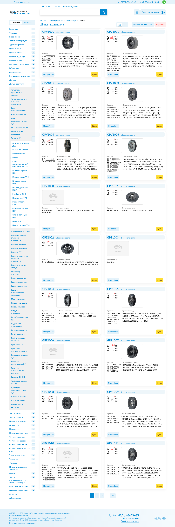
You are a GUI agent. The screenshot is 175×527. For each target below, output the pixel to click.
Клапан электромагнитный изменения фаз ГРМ (20, 164)
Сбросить (160, 25)
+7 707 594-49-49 (126, 515)
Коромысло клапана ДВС (20, 144)
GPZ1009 (113, 392)
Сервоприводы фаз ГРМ (20, 210)
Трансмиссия (14, 459)
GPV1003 (113, 83)
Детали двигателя (16, 84)
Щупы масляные (18, 400)
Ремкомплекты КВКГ (18, 203)
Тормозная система (17, 455)
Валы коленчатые (18, 115)
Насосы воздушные (19, 303)
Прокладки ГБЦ (17, 345)
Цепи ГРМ (16, 221)
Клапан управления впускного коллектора (18, 237)
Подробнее (48, 74)
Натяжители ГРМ (19, 198)
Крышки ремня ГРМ (20, 177)
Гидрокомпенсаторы (19, 128)
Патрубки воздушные (15, 312)
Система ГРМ (16, 138)
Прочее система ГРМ (21, 225)
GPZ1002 (48, 237)
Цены (94, 74)
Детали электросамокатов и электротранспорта (17, 480)
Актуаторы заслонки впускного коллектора (19, 101)
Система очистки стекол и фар (19, 450)
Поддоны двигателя (19, 330)
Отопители (14, 425)
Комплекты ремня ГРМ (19, 172)
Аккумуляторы (15, 72)
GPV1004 (48, 134)
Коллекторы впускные (16, 273)
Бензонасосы (14, 37)
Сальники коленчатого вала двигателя (18, 370)
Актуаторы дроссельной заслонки (16, 92)
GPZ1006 (48, 340)
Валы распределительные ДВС (19, 121)
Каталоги (13, 494)
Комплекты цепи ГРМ (19, 182)
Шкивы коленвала (18, 397)
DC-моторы (14, 68)
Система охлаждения (18, 445)
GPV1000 (48, 32)
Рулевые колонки (16, 60)
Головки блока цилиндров (17, 133)
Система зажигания (17, 437)
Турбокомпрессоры (17, 45)
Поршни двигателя (18, 334)
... (107, 496)
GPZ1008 (48, 392)
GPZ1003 (113, 237)
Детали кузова (15, 413)
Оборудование (15, 498)
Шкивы (15, 158)
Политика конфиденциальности (22, 523)
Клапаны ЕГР (16, 252)
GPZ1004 (48, 289)
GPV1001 (113, 32)
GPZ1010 (48, 443)
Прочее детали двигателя (17, 406)
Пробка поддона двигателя (18, 339)
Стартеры (13, 33)
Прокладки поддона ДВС (19, 356)
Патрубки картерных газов (19, 318)
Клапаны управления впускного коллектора (19, 258)
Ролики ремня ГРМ (20, 150)
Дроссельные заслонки (19, 231)
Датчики (12, 80)
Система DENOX (18, 377)
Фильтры (13, 463)
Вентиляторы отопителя (19, 76)
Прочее (12, 473)
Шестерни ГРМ (18, 154)
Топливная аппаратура (18, 41)
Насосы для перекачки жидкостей (18, 468)
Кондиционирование (17, 421)
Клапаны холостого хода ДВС (19, 266)
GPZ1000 (48, 186)
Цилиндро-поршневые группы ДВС (19, 390)
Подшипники (14, 429)
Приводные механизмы (18, 433)
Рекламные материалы (18, 490)
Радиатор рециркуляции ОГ (18, 363)
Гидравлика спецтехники (19, 64)
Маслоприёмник (18, 299)
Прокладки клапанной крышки (19, 350)
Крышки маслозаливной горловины (17, 292)
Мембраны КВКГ (19, 194)
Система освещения (17, 441)
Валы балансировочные (18, 109)
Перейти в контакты (130, 521)
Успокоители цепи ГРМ (19, 216)
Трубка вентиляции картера (19, 382)
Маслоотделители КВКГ (20, 189)
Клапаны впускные (18, 244)
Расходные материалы (18, 486)
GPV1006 (113, 134)
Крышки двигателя (19, 282)
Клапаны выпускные (19, 248)
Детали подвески (16, 417)
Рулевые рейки (15, 49)
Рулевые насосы (15, 53)
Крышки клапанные (19, 286)
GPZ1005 (113, 289)
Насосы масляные (18, 307)
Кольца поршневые (19, 278)
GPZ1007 (113, 340)
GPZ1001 (113, 186)
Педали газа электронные (16, 325)
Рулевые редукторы (17, 56)
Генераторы (14, 29)
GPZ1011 (113, 443)
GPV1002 (48, 83)
